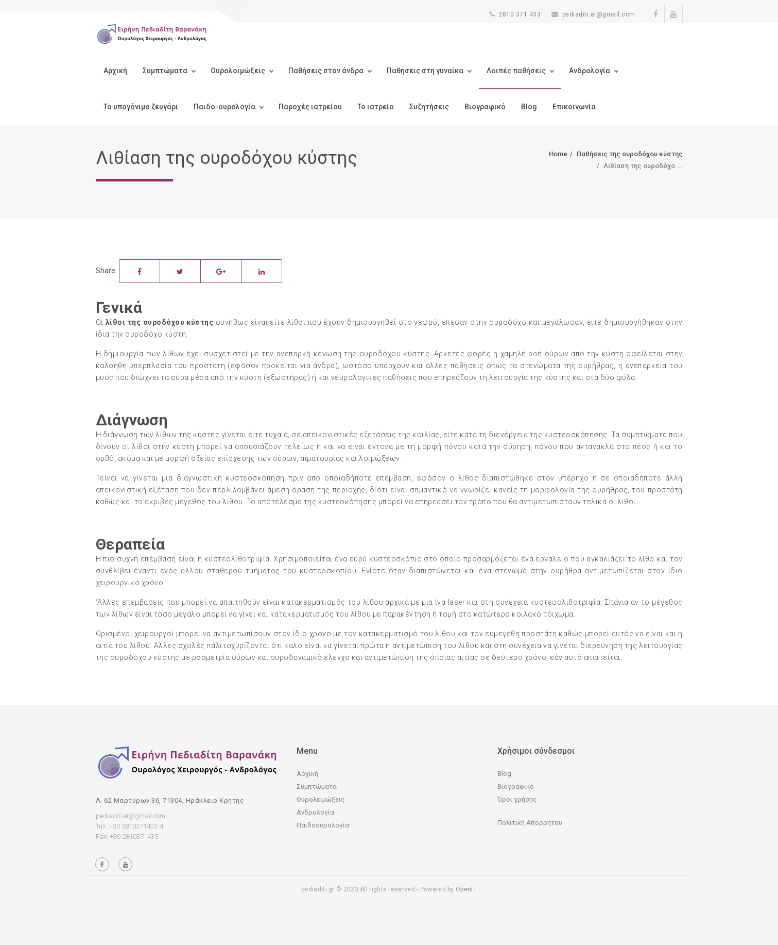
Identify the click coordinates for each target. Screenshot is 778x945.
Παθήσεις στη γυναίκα (425, 71)
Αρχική (115, 71)
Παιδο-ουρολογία (224, 107)
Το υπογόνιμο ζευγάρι (140, 107)
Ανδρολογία (589, 71)
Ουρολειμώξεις (320, 799)
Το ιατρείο (375, 107)
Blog (529, 107)
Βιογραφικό (485, 107)
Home (558, 154)
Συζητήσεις (429, 107)
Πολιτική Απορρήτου (529, 822)
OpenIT (466, 889)
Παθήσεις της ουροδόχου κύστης (630, 154)
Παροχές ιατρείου (310, 107)
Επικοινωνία (574, 107)
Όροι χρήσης (517, 799)
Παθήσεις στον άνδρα (326, 71)
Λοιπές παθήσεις (516, 71)
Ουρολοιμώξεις (238, 71)
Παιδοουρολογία (323, 825)
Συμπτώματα (165, 71)
